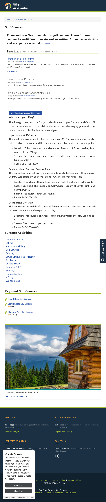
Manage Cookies (74, 480)
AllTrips (17, 4)
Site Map (44, 480)
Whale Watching (15, 239)
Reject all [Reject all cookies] (18, 491)
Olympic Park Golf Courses (20, 312)
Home (9, 20)
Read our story (12, 431)
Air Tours (11, 260)
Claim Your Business (27, 62)
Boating (10, 253)
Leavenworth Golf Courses (20, 304)
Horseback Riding (15, 246)
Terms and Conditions (25, 497)
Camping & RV (13, 267)
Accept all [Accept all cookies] (18, 485)
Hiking (9, 277)
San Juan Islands (21, 8)
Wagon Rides (13, 280)
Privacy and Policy (58, 480)
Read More (46, 44)
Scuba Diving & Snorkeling (20, 256)
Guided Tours (13, 263)
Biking (9, 242)
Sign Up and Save (63, 431)
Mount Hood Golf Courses (19, 299)
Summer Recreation (24, 20)
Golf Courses (12, 249)
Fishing (10, 270)
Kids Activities (14, 274)
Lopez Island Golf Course (20, 58)
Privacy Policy (9, 497)
